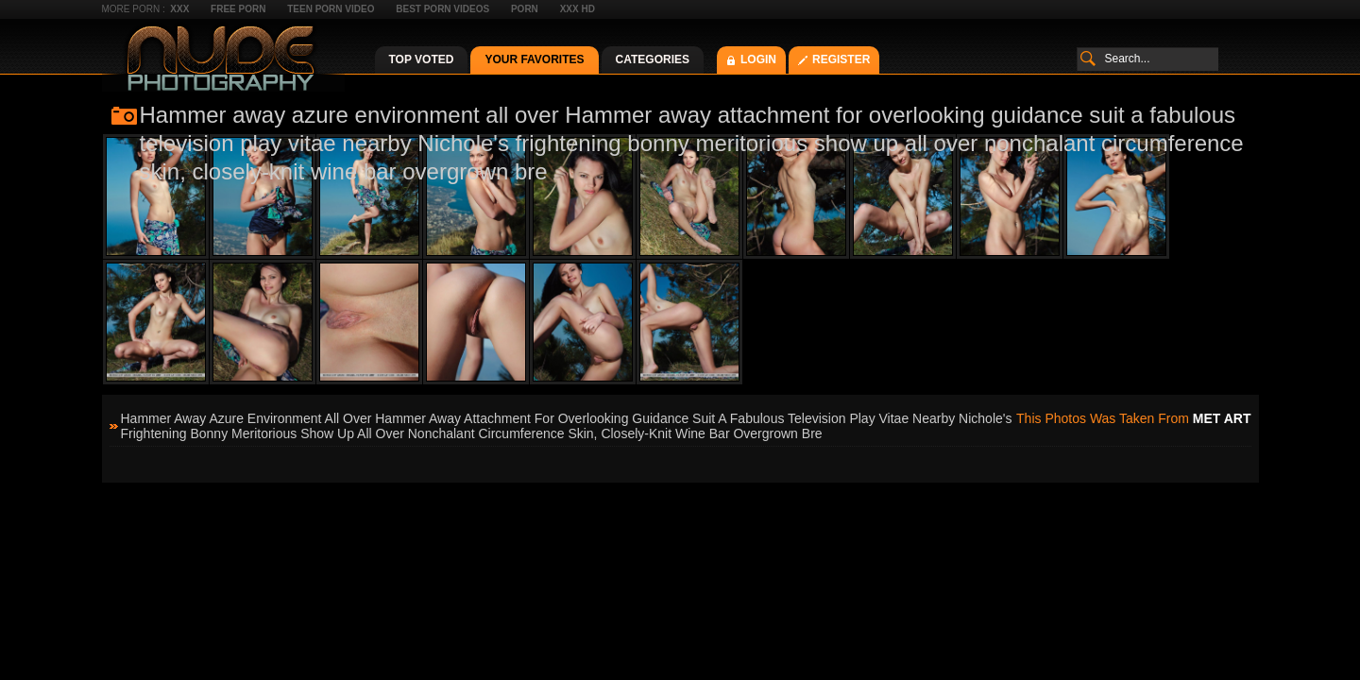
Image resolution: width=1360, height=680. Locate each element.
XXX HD (577, 9)
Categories (652, 59)
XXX (179, 9)
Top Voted (421, 59)
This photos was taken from (1133, 418)
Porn (524, 9)
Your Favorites (534, 59)
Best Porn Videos (442, 9)
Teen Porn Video (330, 9)
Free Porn (238, 9)
